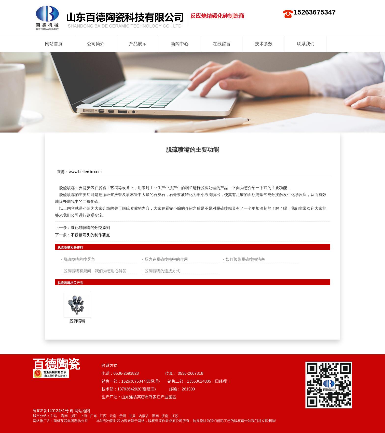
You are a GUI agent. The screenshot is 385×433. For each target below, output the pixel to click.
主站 (53, 416)
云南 (113, 416)
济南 (165, 416)
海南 (64, 416)
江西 (103, 416)
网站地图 (82, 411)
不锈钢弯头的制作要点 (90, 235)
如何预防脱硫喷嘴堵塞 (245, 259)
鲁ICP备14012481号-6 (52, 411)
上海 (83, 416)
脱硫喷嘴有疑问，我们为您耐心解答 (95, 271)
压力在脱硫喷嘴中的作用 (166, 259)
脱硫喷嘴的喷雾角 (79, 259)
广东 (93, 416)
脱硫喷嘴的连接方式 (162, 271)
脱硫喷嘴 (77, 321)
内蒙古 (144, 416)
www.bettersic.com (85, 172)
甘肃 (132, 416)
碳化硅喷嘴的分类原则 (90, 227)
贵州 (122, 416)
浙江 (73, 416)
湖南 (155, 416)
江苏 (174, 416)
